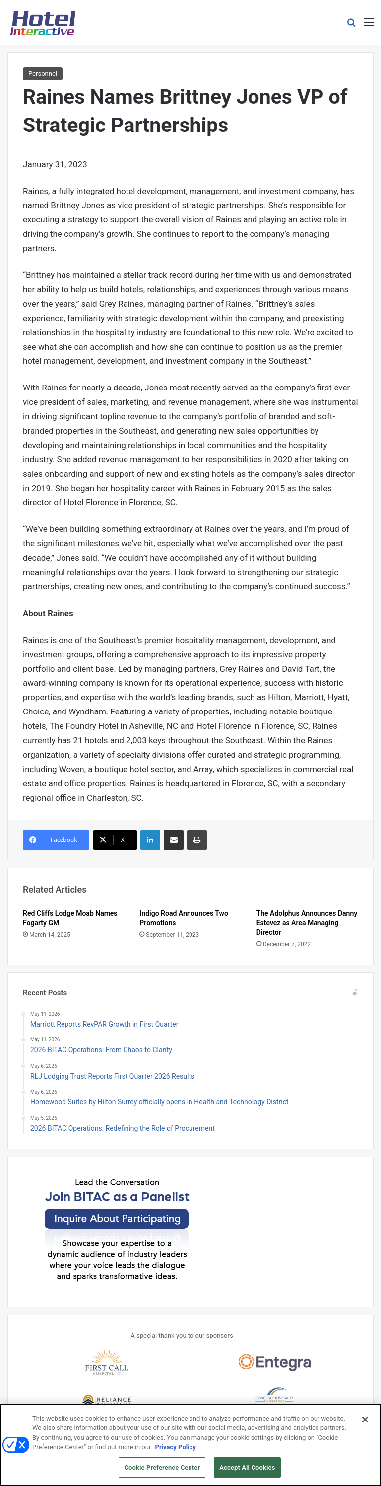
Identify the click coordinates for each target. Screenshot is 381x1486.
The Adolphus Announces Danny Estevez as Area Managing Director (307, 922)
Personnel (42, 73)
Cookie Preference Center (162, 1473)
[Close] (365, 1425)
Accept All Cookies (247, 1473)
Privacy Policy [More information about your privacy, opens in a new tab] (175, 1453)
